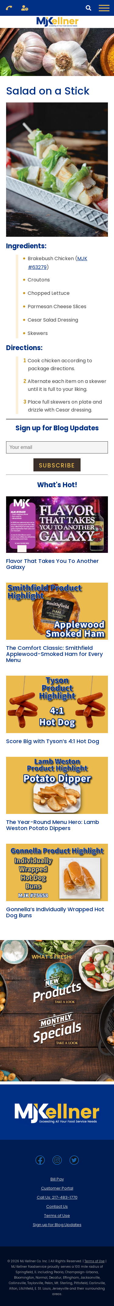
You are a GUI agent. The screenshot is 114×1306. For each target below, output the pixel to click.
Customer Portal (57, 1188)
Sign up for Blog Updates (57, 1225)
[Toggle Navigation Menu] (104, 8)
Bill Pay (57, 1179)
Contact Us (57, 1206)
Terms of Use (57, 1215)
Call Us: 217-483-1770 (57, 1197)
